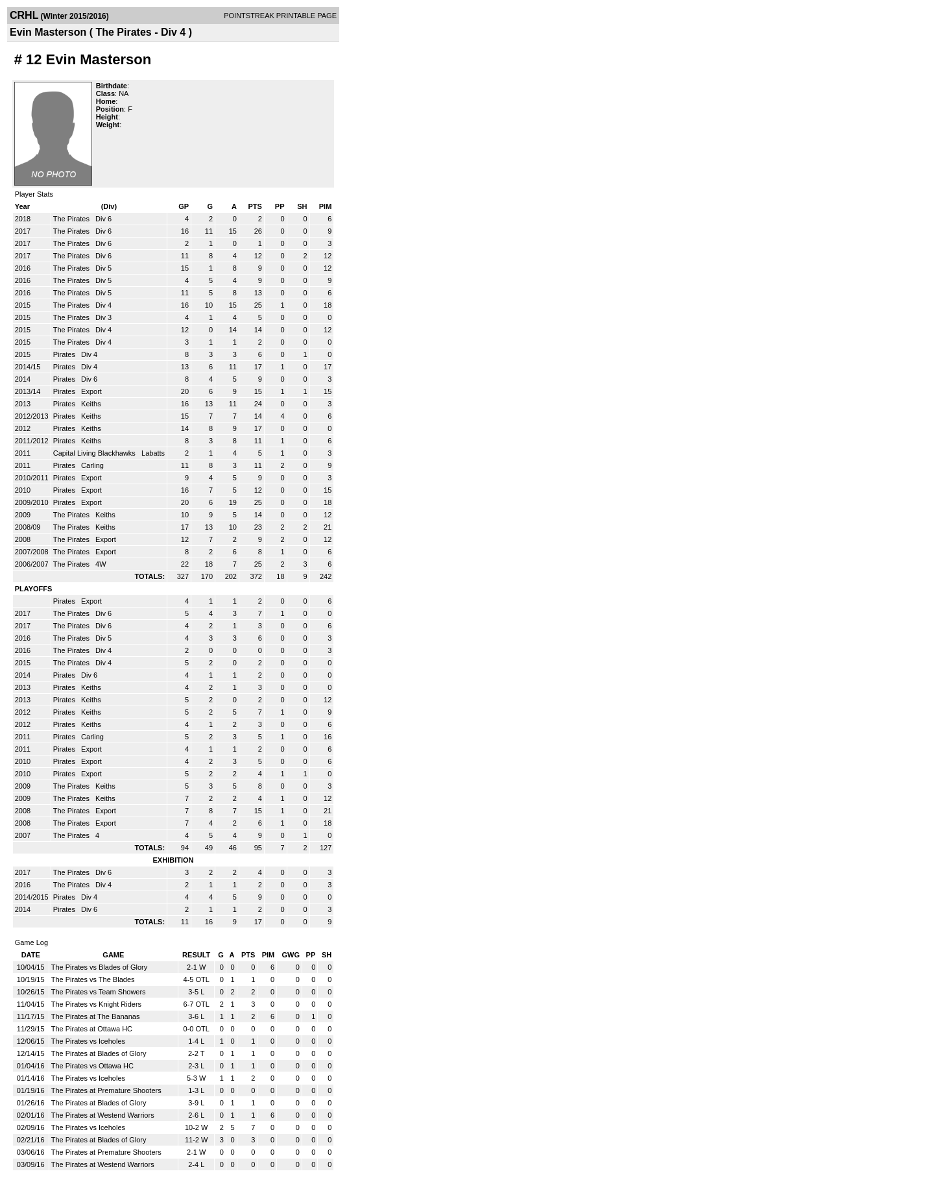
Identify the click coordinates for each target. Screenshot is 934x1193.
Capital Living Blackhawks (95, 453)
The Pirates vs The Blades (93, 979)
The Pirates (72, 219)
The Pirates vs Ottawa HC (92, 1066)
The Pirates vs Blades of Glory (99, 967)
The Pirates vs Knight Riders (96, 1004)
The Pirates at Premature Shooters (106, 1090)
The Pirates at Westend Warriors (102, 1115)
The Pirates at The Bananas (95, 1016)
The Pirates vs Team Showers (98, 992)
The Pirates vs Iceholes (88, 1041)
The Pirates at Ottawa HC (91, 1029)
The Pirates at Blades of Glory (99, 1053)
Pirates (65, 354)
